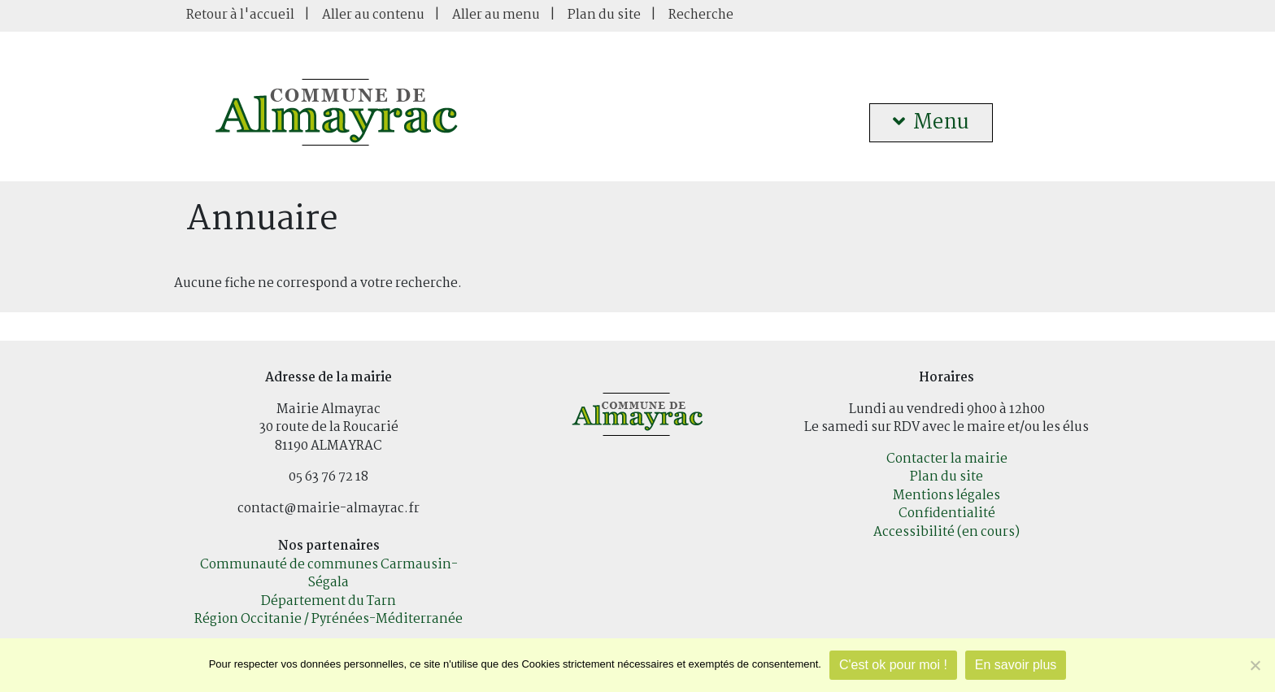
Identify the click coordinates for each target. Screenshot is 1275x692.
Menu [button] (931, 123)
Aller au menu (496, 15)
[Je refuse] (1255, 665)
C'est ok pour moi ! (893, 665)
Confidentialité (947, 513)
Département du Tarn (328, 601)
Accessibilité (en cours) (946, 532)
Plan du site (604, 15)
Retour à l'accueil (240, 15)
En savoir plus (1016, 665)
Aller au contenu (373, 15)
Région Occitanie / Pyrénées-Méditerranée (328, 619)
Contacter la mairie (946, 459)
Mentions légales (946, 495)
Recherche (700, 15)
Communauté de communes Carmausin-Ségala (329, 574)
